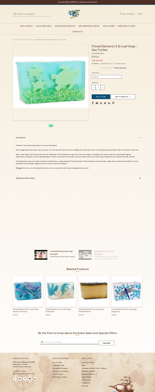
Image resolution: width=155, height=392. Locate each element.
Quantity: (95, 78)
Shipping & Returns (88, 366)
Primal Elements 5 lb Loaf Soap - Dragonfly (125, 306)
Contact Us (77, 27)
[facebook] (15, 373)
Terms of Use (86, 374)
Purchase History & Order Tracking (94, 363)
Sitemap (85, 380)
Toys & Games (109, 22)
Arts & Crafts (26, 22)
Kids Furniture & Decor (89, 22)
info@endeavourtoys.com (25, 368)
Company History (88, 357)
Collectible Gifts (44, 22)
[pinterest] (25, 373)
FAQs (83, 360)
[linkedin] (35, 373)
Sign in (124, 12)
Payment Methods (88, 369)
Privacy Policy (86, 371)
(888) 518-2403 (21, 366)
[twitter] (20, 373)
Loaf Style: (96, 68)
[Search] (15, 11)
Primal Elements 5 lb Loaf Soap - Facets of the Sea (26, 306)
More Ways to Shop (126, 22)
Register (131, 12)
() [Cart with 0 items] (140, 12)
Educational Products (65, 22)
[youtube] (30, 373)
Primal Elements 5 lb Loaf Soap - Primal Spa (59, 306)
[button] (77, 133)
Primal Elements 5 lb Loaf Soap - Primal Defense (92, 306)
